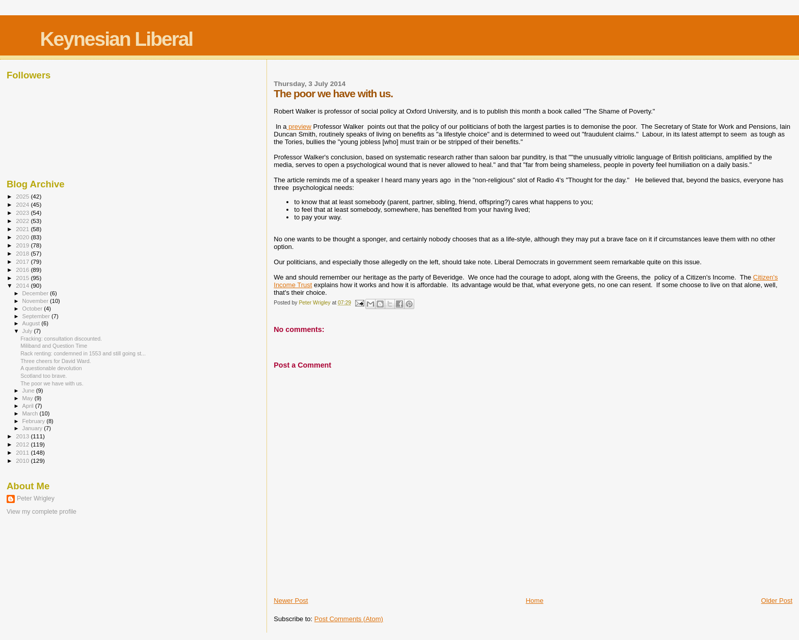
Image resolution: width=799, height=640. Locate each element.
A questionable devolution (51, 368)
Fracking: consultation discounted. (61, 339)
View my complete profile (41, 511)
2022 (23, 220)
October (33, 308)
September (37, 316)
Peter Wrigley (36, 498)
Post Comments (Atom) (348, 619)
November (36, 301)
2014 (23, 285)
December (36, 293)
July (28, 331)
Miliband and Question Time (53, 346)
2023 (23, 212)
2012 (23, 444)
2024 (23, 204)
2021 (23, 229)
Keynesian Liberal (116, 39)
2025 (23, 196)
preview (299, 126)
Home (535, 600)
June (29, 390)
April (28, 406)
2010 (23, 460)
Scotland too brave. (43, 376)
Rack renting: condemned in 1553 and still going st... (83, 353)
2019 (23, 245)
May (28, 398)
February (34, 421)
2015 (23, 277)
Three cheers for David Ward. (55, 361)
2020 (23, 237)
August (32, 323)
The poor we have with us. (51, 383)
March (31, 413)
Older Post (776, 600)
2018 (23, 253)
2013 (23, 436)
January (33, 428)
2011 (23, 452)
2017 (23, 261)
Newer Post (291, 600)
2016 (23, 269)
